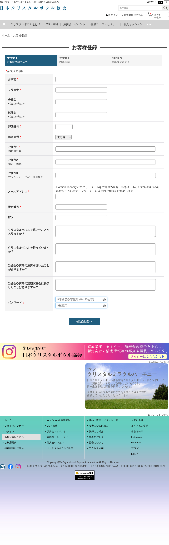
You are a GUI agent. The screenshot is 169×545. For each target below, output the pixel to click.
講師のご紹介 (96, 431)
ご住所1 (13, 147)
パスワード (15, 302)
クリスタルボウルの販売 (60, 448)
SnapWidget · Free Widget (159, 362)
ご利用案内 (10, 442)
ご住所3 (13, 173)
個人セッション (55, 442)
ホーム (8, 420)
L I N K (134, 454)
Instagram (136, 437)
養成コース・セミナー (59, 437)
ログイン (113, 15)
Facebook (136, 442)
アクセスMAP (96, 448)
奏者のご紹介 (96, 437)
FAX (10, 217)
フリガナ (13, 89)
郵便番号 (13, 126)
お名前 (12, 79)
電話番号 (13, 207)
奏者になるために (98, 426)
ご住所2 (13, 160)
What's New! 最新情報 (58, 420)
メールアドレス (17, 191)
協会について (96, 442)
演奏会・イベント (56, 431)
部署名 (12, 112)
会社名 (12, 99)
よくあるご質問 (139, 426)
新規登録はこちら (133, 15)
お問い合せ (137, 420)
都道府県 (13, 137)
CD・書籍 (52, 426)
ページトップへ (159, 415)
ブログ (134, 448)
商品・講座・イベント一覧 (103, 420)
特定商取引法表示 (14, 448)
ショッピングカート (15, 426)
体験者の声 (137, 431)
